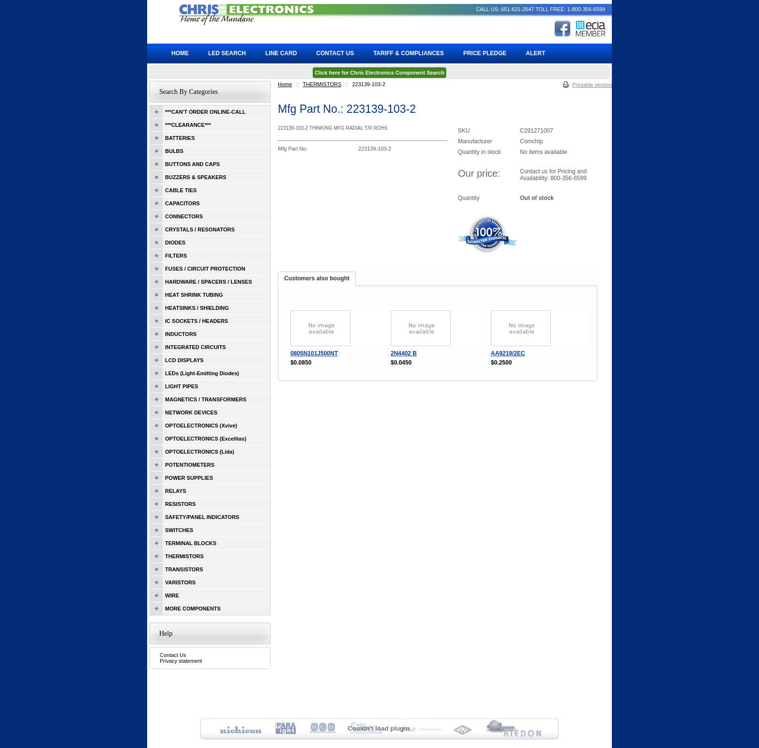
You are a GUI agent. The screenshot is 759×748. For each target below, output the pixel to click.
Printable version (592, 85)
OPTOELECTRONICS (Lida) (199, 452)
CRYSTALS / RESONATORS (200, 229)
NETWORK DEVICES (191, 412)
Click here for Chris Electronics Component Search (379, 73)
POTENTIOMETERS (189, 465)
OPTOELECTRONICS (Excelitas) (205, 439)
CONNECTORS (184, 216)
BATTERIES (180, 138)
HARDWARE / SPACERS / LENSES (208, 282)
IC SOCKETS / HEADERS (196, 321)
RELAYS (175, 491)
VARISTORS (180, 582)
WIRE (172, 595)
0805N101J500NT (314, 353)
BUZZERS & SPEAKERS (196, 177)
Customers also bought (316, 278)
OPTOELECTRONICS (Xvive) (201, 425)
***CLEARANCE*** (188, 125)
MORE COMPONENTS (193, 608)
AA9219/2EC (508, 353)
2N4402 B (404, 353)
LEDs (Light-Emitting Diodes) (202, 373)
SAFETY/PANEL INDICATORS (202, 517)
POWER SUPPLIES (189, 478)
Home (285, 84)
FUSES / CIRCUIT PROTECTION (205, 269)
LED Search (227, 53)
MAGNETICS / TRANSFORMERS (205, 399)
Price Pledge (484, 53)
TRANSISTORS (184, 569)
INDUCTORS (181, 334)
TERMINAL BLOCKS (190, 543)
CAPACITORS (182, 203)
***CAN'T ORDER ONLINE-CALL (205, 112)
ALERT (535, 53)
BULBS (174, 151)
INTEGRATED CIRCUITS (195, 347)
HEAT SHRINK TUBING (194, 295)
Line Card (281, 53)
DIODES (175, 242)
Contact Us (173, 655)
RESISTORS (180, 504)
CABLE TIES (181, 190)
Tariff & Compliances (408, 53)
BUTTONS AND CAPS (192, 164)
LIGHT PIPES (181, 386)
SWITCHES (179, 530)
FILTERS (176, 256)
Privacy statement (181, 661)
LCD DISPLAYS (184, 360)
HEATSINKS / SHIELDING (197, 308)
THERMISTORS (322, 84)
